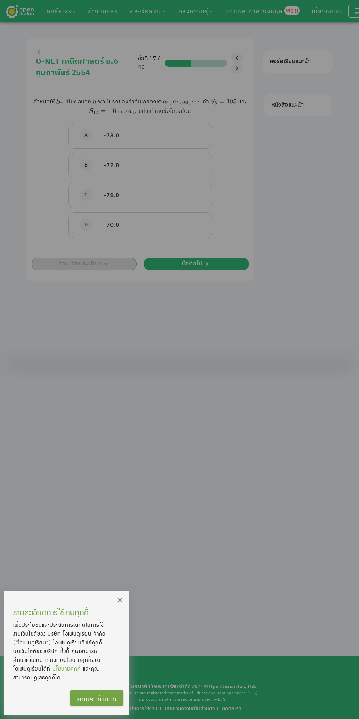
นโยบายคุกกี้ (68, 668)
